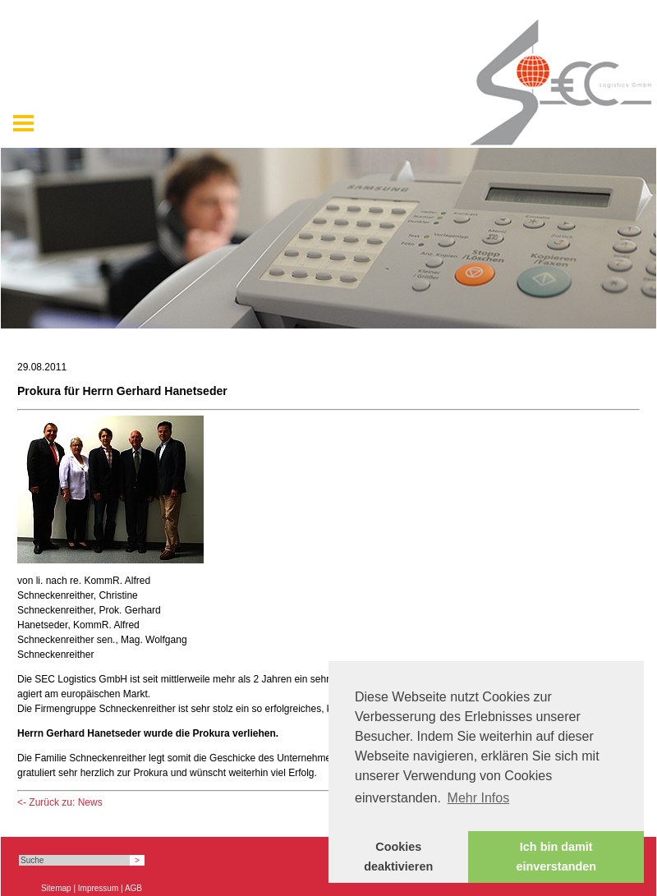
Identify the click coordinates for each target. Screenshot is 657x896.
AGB (133, 888)
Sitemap (56, 888)
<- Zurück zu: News (60, 802)
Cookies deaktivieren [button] (398, 856)
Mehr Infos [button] (479, 798)
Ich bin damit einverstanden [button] (556, 856)
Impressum (98, 888)
